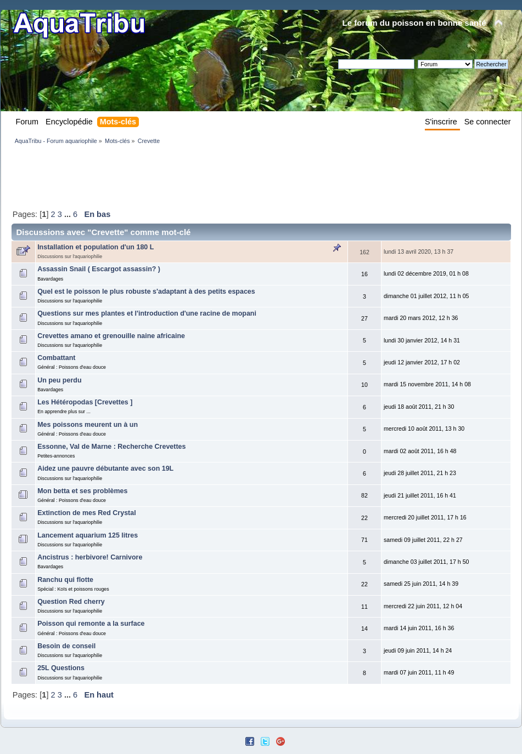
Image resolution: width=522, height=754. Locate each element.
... (68, 214)
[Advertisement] (211, 176)
